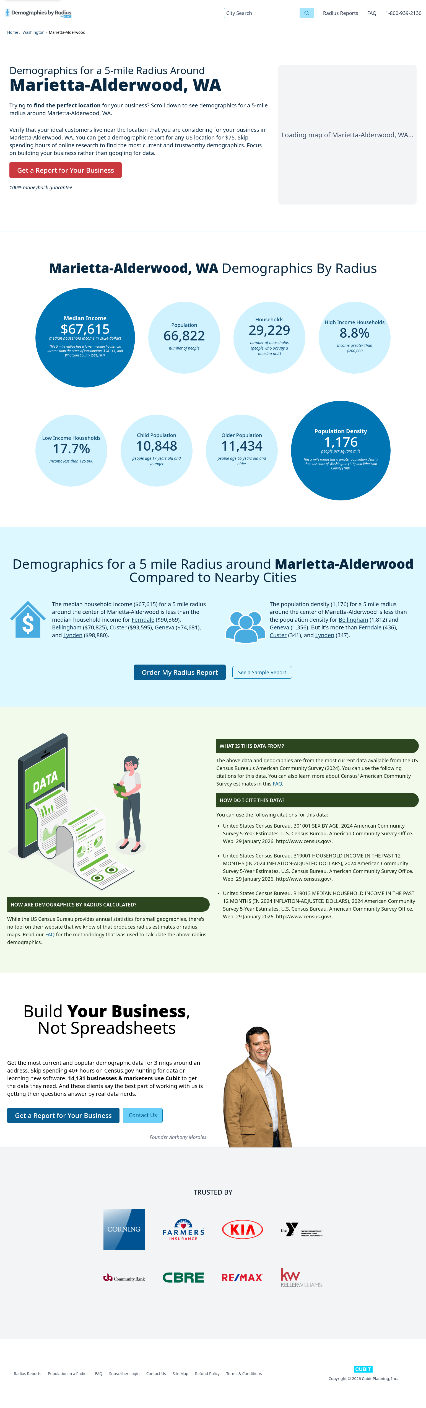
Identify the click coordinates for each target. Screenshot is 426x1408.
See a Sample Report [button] (262, 672)
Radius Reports (340, 13)
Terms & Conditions (244, 1373)
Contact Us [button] (143, 1115)
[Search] (307, 13)
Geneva (164, 627)
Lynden (72, 635)
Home (12, 32)
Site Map (180, 1373)
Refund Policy (207, 1373)
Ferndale (143, 619)
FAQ (371, 13)
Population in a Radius (68, 1373)
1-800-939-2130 (403, 13)
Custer (118, 627)
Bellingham (67, 627)
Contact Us (156, 1373)
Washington (34, 32)
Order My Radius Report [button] (180, 672)
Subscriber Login (124, 1373)
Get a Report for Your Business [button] (65, 170)
